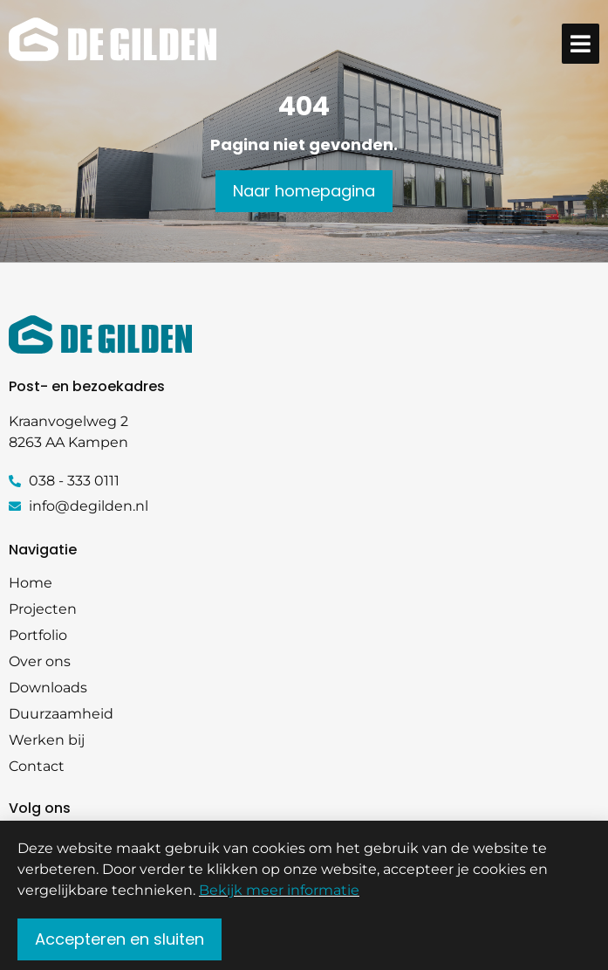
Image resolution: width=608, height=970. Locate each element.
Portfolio (38, 635)
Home (30, 582)
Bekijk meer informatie (279, 896)
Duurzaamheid (61, 713)
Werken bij (47, 740)
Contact (37, 766)
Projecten (43, 609)
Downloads (48, 687)
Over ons (40, 661)
